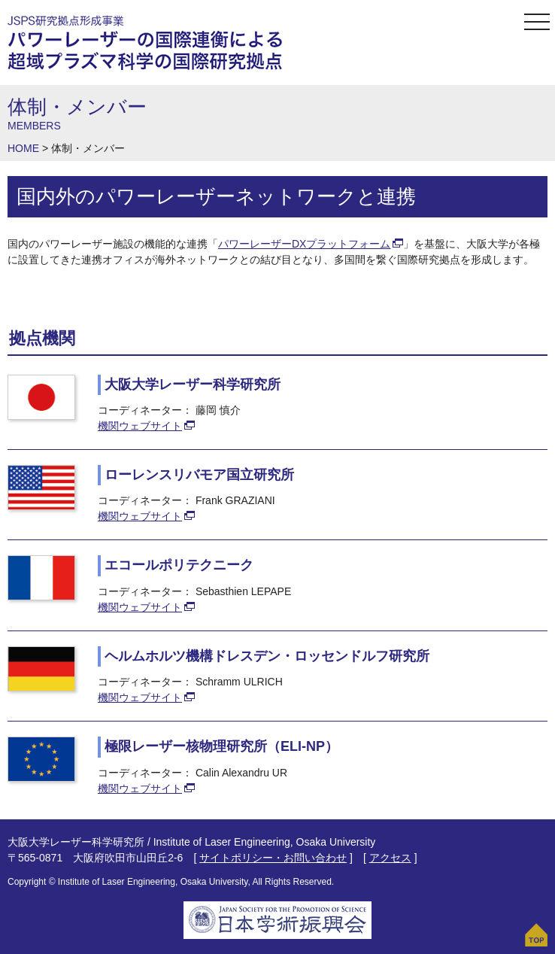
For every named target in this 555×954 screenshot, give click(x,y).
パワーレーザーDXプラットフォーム (304, 244)
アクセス (390, 858)
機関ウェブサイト (140, 426)
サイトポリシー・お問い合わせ (273, 858)
